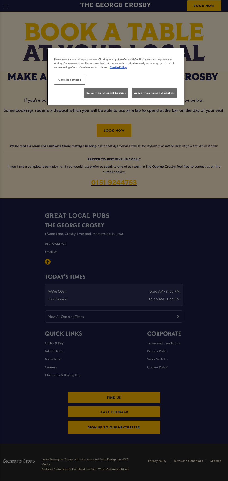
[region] (115, 76)
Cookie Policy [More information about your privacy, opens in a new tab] (118, 67)
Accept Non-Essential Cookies (154, 92)
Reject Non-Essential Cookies (106, 92)
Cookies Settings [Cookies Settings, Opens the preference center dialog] (69, 79)
